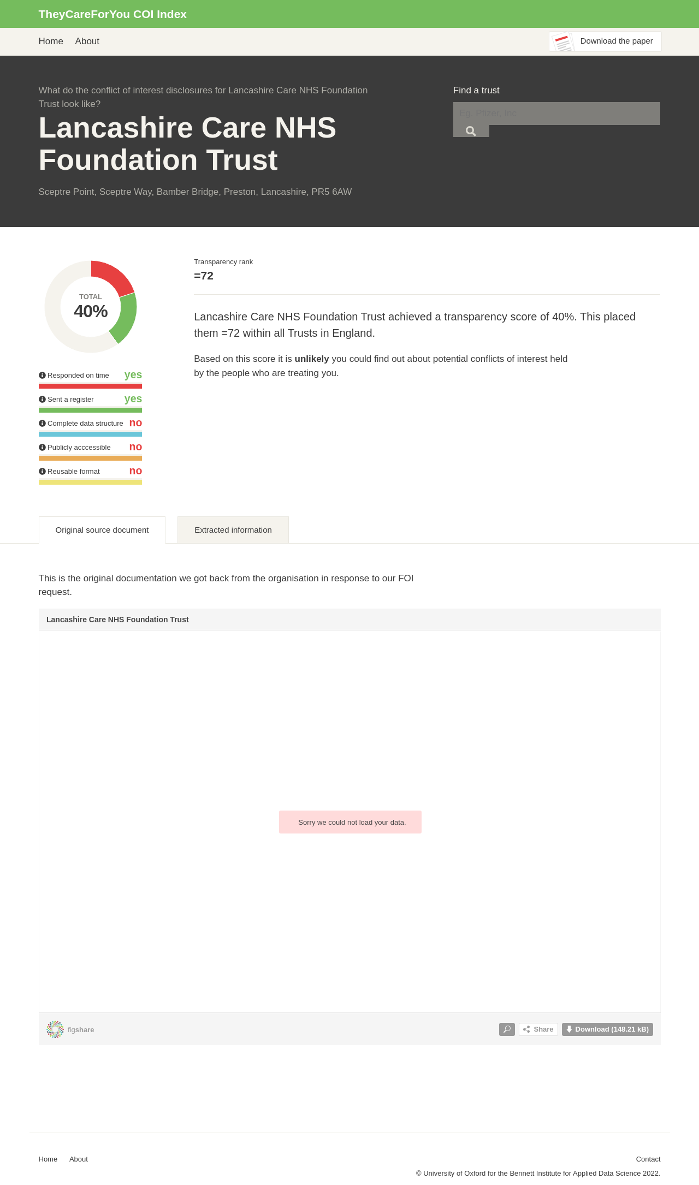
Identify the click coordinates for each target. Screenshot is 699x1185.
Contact (648, 1159)
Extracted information (233, 529)
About (87, 41)
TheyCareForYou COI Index (113, 14)
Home (51, 41)
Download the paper (616, 41)
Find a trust (476, 90)
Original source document (102, 529)
